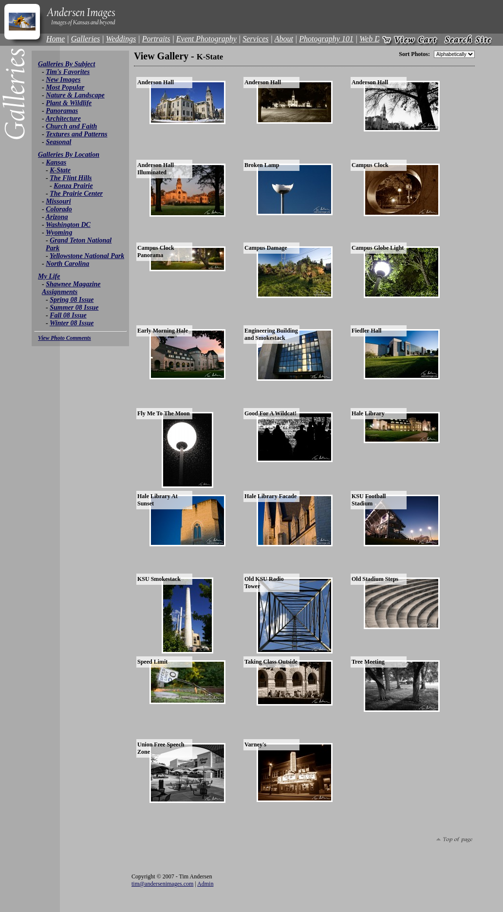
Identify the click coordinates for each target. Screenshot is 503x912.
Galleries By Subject (66, 64)
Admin (205, 883)
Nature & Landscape (75, 95)
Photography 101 (326, 39)
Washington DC (68, 224)
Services (255, 39)
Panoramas (62, 110)
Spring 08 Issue (71, 299)
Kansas (56, 162)
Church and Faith (71, 126)
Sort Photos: (414, 54)
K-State (60, 170)
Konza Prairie (73, 185)
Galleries (85, 39)
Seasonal (58, 142)
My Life (49, 276)
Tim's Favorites (68, 71)
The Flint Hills (71, 178)
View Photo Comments (64, 338)
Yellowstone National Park (87, 256)
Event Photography (206, 39)
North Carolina (67, 263)
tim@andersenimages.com (162, 883)
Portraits (156, 39)
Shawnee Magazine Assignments (71, 288)
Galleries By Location (68, 154)
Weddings (121, 39)
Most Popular (65, 87)
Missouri (58, 201)
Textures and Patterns (76, 134)
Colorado (59, 209)
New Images (63, 79)
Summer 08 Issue (74, 307)
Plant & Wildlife (69, 103)
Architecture (63, 118)
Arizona (57, 217)
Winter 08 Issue (72, 323)
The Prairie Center (76, 193)
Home (55, 39)
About (284, 39)
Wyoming (59, 232)
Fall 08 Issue (68, 315)
